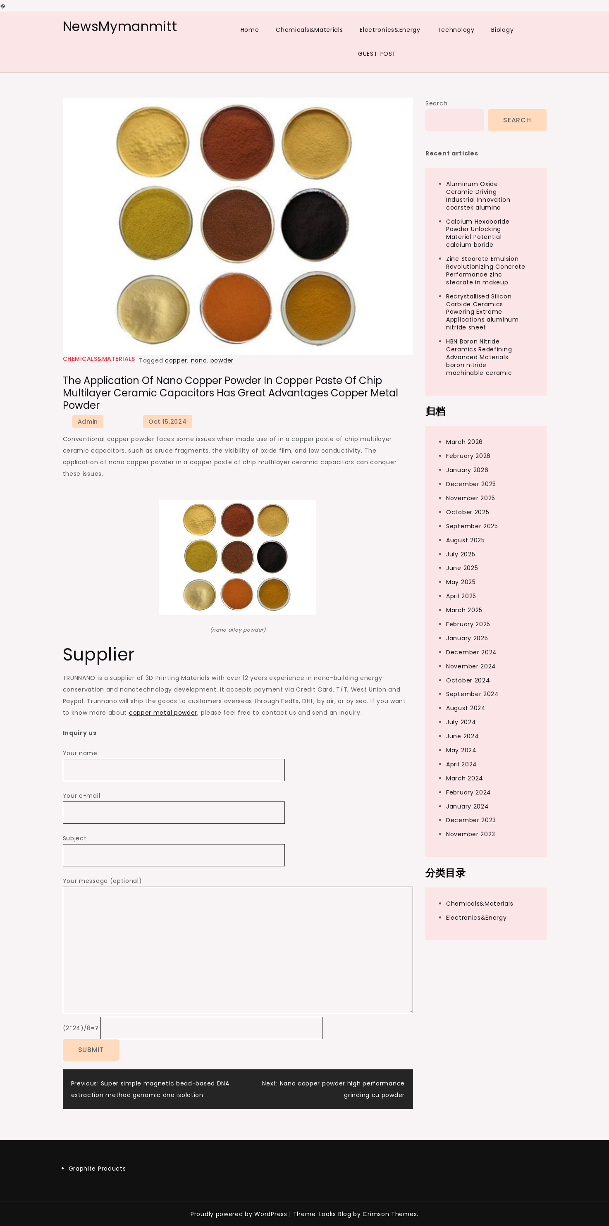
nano (199, 360)
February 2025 (468, 624)
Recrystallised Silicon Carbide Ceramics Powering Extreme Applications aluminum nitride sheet (482, 312)
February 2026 (468, 456)
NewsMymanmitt (120, 26)
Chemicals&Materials (309, 30)
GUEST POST (377, 54)
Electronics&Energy (390, 30)
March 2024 (464, 778)
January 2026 (467, 470)
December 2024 (471, 652)
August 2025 (465, 540)
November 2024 (471, 666)
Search (436, 103)
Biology (502, 30)
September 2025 (472, 526)
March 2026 (464, 442)
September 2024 (472, 694)
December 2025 (471, 484)
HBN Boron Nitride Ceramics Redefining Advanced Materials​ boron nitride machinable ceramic (479, 357)
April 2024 (461, 764)
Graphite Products (97, 1168)
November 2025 (470, 498)
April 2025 (461, 596)
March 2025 (464, 610)
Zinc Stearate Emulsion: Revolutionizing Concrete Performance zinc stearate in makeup (485, 270)
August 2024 (466, 708)
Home (250, 30)
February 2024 (468, 792)
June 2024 (462, 736)
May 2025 (461, 582)
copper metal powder (163, 712)
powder (222, 360)
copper (176, 360)
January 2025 (467, 638)
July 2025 (460, 554)
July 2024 (461, 722)
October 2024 (468, 680)
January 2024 (467, 806)
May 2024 (461, 750)
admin (88, 421)
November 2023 (470, 834)
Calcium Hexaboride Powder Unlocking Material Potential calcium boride (478, 233)
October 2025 (467, 512)
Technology (456, 30)
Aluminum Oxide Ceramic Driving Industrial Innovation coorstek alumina (478, 196)
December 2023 (471, 820)
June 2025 (462, 568)
